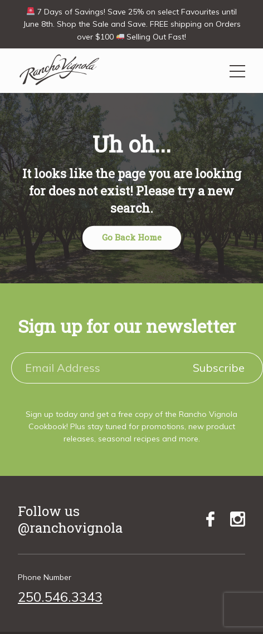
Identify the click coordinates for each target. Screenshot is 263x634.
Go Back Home (132, 237)
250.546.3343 (60, 596)
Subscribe (219, 368)
